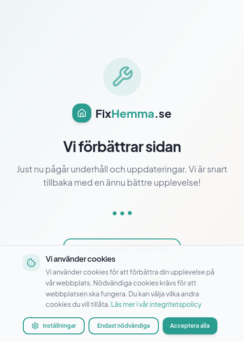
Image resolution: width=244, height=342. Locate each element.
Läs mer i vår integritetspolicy (156, 304)
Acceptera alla (190, 325)
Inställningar (53, 326)
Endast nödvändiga (123, 325)
